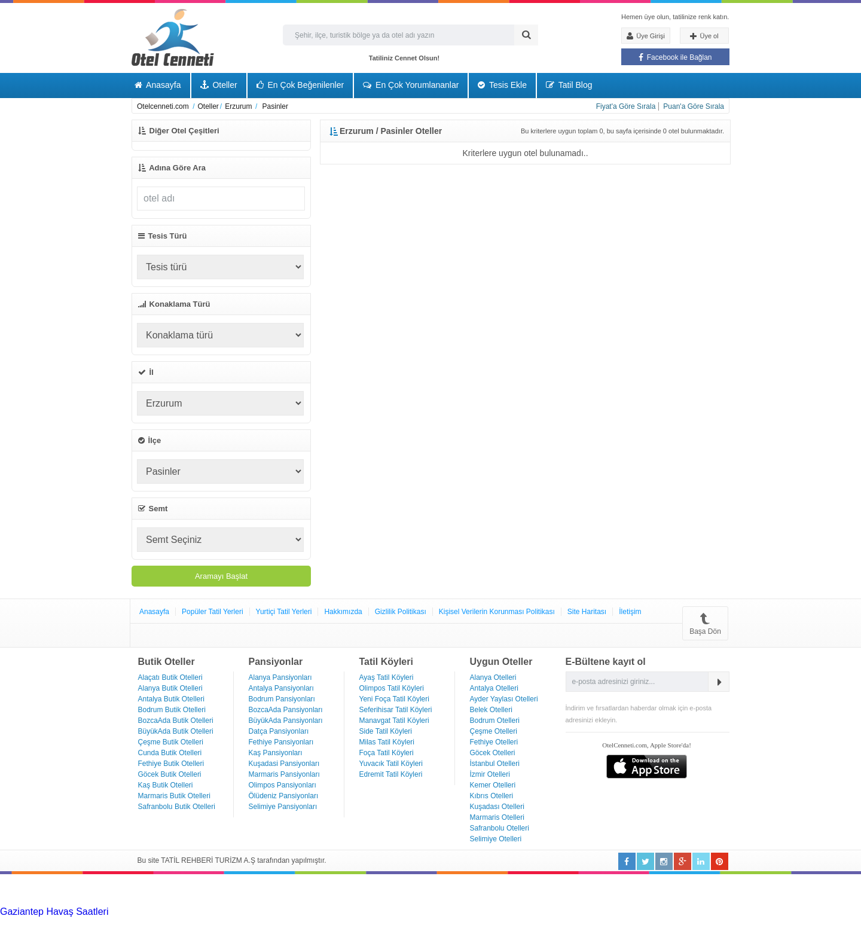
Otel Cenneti (173, 37)
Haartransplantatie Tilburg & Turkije (183, 911)
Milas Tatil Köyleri (386, 742)
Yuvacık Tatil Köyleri (391, 763)
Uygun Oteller (501, 662)
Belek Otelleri (491, 710)
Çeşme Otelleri (493, 731)
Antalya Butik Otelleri (171, 699)
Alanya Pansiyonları (280, 677)
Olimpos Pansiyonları (282, 785)
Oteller (218, 85)
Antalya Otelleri (494, 688)
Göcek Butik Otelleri (169, 774)
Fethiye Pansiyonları (281, 742)
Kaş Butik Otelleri (165, 785)
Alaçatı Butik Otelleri (170, 677)
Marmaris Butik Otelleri (174, 796)
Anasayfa (158, 85)
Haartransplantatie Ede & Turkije (743, 922)
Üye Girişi (646, 36)
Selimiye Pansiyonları (283, 806)
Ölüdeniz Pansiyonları (284, 796)
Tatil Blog (569, 85)
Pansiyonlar (276, 662)
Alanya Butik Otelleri (170, 688)
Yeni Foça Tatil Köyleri (394, 699)
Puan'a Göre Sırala (693, 106)
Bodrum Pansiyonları (282, 699)
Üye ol (704, 36)
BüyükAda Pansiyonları (286, 720)
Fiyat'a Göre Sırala (626, 106)
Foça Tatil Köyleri (386, 753)
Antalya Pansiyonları (281, 688)
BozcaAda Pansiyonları (286, 710)
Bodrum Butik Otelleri (172, 710)
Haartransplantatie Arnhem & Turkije (650, 911)
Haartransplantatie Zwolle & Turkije (281, 922)
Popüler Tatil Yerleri (212, 612)
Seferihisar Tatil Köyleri (395, 710)
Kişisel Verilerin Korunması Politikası (497, 612)
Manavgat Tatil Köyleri (394, 720)
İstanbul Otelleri (495, 763)
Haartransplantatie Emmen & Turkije (597, 922)
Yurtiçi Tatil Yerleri (284, 612)
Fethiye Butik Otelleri (171, 763)
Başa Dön (705, 623)
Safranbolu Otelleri (499, 828)
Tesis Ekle (502, 85)
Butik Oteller (166, 662)
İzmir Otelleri (490, 774)
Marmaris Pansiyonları (284, 774)
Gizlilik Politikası (400, 612)
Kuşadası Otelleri (497, 806)
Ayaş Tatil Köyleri (386, 677)
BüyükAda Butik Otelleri (175, 731)
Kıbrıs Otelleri (492, 796)
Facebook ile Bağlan (675, 57)
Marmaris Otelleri (497, 817)
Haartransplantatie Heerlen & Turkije (335, 911)
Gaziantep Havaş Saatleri (54, 911)
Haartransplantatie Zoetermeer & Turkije (122, 922)
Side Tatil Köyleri (386, 731)
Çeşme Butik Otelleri (170, 742)
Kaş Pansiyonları (276, 753)
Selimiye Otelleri (496, 839)
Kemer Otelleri (493, 785)
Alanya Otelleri (493, 677)
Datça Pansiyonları (279, 731)
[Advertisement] (89, 889)
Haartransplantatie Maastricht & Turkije (438, 922)
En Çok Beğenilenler (300, 85)
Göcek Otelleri (492, 753)
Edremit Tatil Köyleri (391, 774)
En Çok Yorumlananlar (411, 85)
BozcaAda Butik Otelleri (175, 720)
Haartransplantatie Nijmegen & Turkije (492, 911)
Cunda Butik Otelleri (170, 753)
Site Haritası (586, 612)
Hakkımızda (343, 612)
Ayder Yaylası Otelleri (504, 699)
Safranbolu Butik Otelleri (176, 806)
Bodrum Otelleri (495, 720)
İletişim (630, 612)
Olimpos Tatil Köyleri (391, 688)
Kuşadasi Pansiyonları (284, 763)
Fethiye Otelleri (494, 742)
